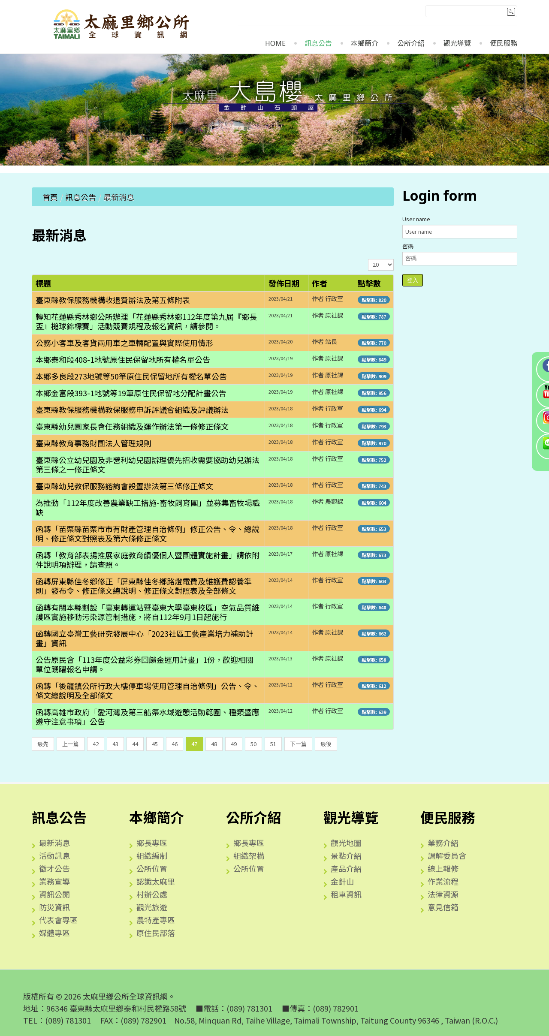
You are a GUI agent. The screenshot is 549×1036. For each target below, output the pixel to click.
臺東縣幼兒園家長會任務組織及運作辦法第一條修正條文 (132, 426)
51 (273, 744)
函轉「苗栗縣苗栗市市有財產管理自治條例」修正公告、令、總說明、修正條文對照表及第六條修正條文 (147, 533)
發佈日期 (283, 283)
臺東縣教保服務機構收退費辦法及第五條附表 (113, 299)
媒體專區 (54, 932)
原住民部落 (155, 932)
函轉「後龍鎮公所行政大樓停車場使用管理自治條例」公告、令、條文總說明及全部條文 (147, 690)
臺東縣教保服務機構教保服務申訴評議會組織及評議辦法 (132, 409)
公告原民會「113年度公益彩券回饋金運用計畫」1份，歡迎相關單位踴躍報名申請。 (144, 664)
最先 (42, 744)
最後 (326, 744)
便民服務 (503, 43)
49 (234, 744)
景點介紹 (346, 855)
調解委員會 (447, 855)
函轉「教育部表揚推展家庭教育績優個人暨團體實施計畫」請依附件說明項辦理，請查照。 (147, 559)
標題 (43, 283)
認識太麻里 (155, 881)
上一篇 (70, 744)
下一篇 (298, 744)
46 (175, 744)
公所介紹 (411, 43)
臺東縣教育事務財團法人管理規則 (93, 443)
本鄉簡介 (364, 43)
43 (115, 744)
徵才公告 (54, 868)
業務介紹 (443, 842)
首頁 (50, 196)
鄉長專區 (151, 842)
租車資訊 (346, 894)
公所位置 (151, 868)
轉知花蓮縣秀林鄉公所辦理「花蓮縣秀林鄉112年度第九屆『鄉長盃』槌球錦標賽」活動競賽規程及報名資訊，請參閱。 (146, 321)
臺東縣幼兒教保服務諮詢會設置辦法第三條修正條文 (124, 485)
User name (416, 219)
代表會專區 (58, 919)
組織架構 (248, 855)
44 (135, 744)
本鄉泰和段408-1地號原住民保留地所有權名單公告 (123, 359)
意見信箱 (443, 907)
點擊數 (369, 283)
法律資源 (443, 894)
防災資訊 (54, 907)
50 (253, 744)
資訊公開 (54, 894)
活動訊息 (54, 855)
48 (214, 744)
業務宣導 (54, 881)
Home (275, 43)
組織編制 (151, 855)
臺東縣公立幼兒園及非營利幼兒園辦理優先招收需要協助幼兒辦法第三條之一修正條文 (147, 464)
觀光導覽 (457, 43)
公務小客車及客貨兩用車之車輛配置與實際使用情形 (124, 342)
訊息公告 (318, 43)
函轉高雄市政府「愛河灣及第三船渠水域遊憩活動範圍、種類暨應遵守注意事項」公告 (147, 716)
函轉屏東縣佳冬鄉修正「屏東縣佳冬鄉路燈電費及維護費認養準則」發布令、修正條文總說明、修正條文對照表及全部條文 (144, 585)
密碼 (407, 246)
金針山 (342, 881)
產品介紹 (346, 868)
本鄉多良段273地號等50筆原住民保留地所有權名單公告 (131, 376)
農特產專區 (155, 919)
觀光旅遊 (151, 907)
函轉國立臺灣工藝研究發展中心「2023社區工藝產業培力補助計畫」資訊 (144, 638)
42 (96, 744)
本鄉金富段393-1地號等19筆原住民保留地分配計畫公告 (131, 392)
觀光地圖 (346, 842)
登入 (412, 280)
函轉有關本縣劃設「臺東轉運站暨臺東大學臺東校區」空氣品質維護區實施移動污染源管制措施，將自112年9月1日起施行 (147, 612)
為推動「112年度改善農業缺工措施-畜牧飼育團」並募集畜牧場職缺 (148, 507)
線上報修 (443, 868)
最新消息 (54, 842)
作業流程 (443, 881)
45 (155, 744)
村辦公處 (151, 894)
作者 (319, 283)
